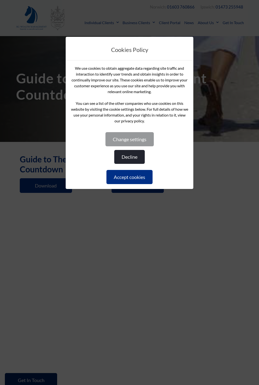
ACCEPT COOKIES (129, 177)
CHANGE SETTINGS (129, 139)
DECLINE (129, 157)
